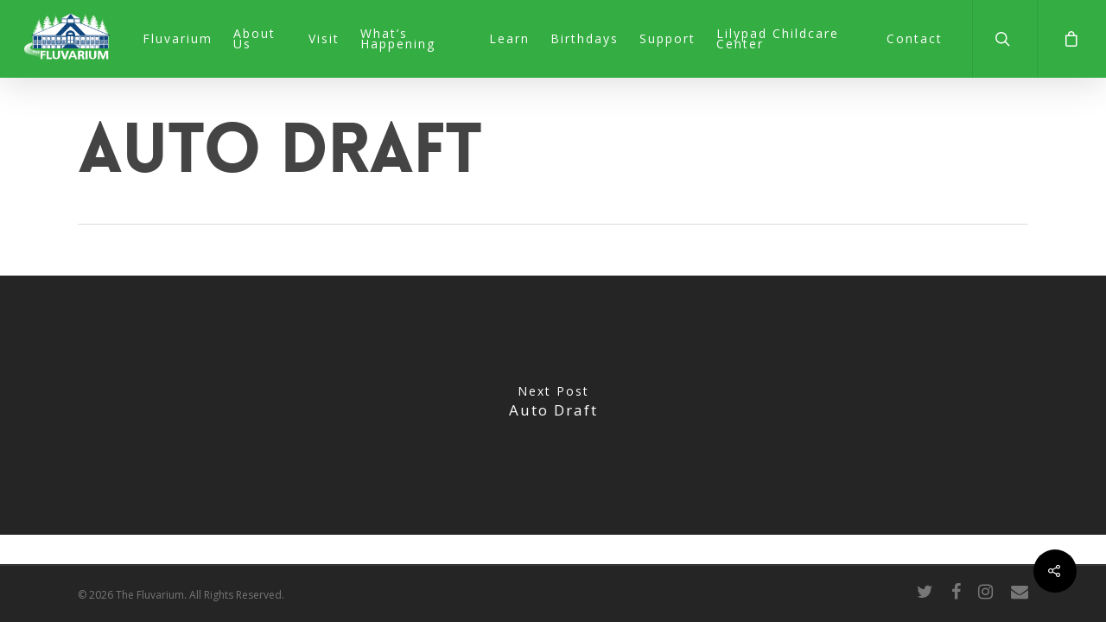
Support (667, 39)
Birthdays (584, 39)
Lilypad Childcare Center (777, 39)
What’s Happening (397, 39)
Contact (915, 39)
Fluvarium (178, 39)
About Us (254, 39)
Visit (324, 39)
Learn (509, 39)
